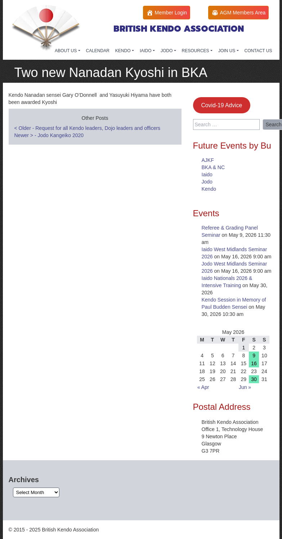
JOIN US (227, 50)
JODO (167, 50)
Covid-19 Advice (221, 105)
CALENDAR (97, 50)
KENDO (123, 50)
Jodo (207, 182)
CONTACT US (258, 50)
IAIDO (146, 50)
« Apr (203, 387)
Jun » (245, 387)
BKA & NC (213, 167)
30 (254, 379)
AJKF (208, 160)
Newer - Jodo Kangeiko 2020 (49, 135)
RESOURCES (196, 50)
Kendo (209, 189)
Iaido (207, 174)
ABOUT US (66, 50)
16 (254, 363)
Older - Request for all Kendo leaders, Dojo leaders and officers (87, 128)
